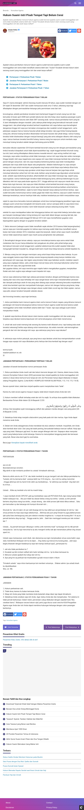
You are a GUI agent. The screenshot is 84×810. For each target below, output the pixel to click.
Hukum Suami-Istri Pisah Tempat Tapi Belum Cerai (25, 714)
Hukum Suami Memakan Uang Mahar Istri (22, 744)
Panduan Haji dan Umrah (12, 775)
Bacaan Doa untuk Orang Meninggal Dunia (22, 709)
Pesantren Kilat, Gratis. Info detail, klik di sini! (20, 640)
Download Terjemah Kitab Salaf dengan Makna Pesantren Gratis (31, 704)
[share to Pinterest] (79, 31)
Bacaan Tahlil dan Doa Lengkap (17, 699)
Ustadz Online (14, 30)
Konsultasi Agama (12, 620)
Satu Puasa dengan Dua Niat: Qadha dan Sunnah (20, 762)
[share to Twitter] (72, 31)
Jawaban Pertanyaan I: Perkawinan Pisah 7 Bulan (29, 81)
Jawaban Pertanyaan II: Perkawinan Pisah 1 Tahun (29, 88)
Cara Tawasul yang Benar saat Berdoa (21, 724)
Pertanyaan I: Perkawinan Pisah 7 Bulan (25, 77)
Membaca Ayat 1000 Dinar (16, 729)
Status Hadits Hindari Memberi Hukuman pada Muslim (23, 757)
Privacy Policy (51, 807)
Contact (49, 803)
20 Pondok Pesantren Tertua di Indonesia (22, 734)
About (8, 803)
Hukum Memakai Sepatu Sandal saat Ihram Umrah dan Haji (24, 770)
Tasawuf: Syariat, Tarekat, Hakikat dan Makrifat (24, 719)
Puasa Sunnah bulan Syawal (13, 766)
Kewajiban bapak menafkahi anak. (24, 443)
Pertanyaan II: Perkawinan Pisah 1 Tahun (26, 84)
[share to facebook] (63, 31)
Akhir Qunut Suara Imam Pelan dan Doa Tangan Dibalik (27, 739)
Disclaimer (10, 807)
